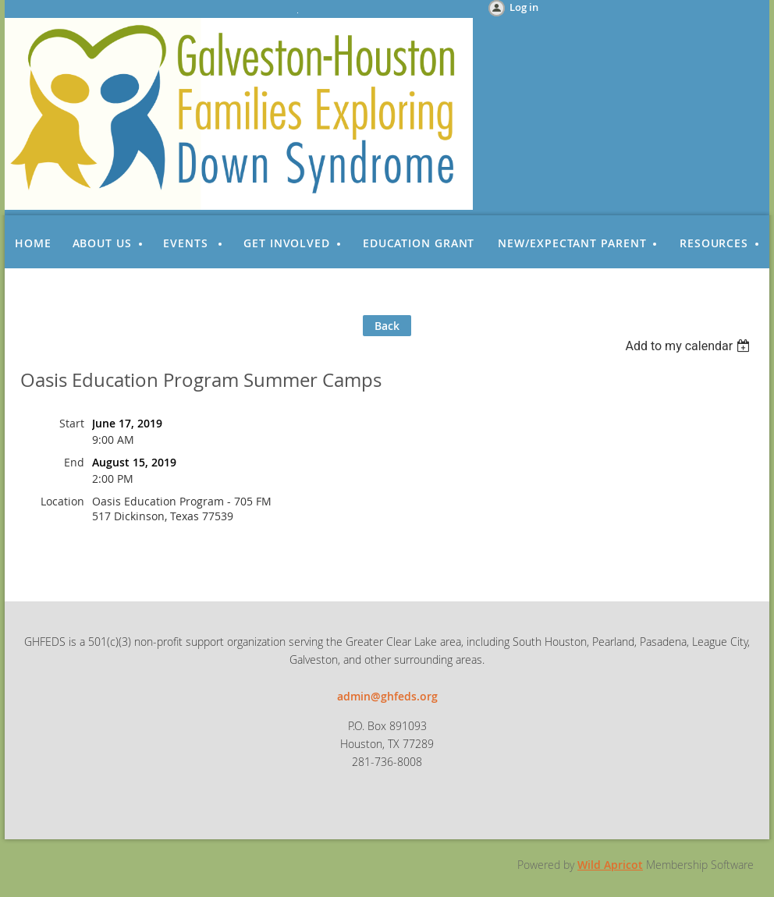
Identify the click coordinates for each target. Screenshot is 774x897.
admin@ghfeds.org (387, 696)
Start (71, 423)
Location (62, 501)
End (74, 462)
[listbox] (689, 346)
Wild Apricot (610, 864)
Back (387, 325)
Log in (523, 7)
